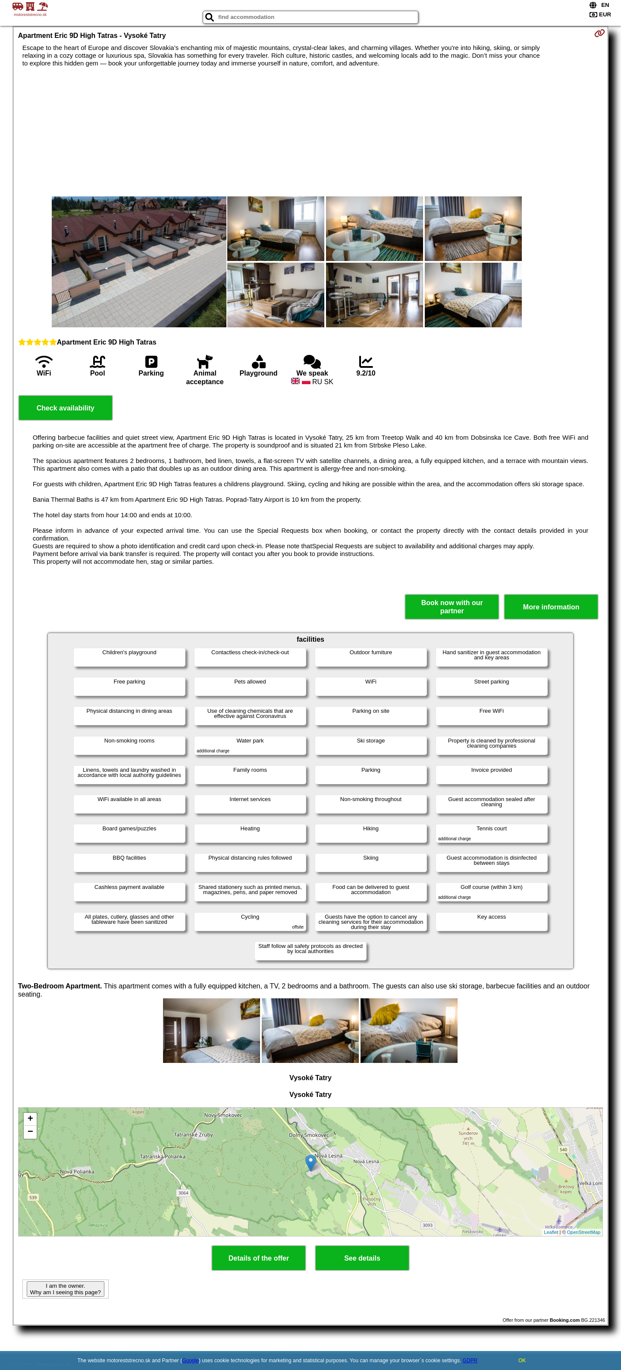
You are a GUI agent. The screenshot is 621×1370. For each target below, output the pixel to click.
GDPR (470, 1361)
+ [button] (30, 1119)
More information (551, 607)
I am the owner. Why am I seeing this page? (65, 1289)
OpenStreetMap (584, 1232)
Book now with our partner (452, 607)
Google (190, 1361)
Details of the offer (259, 1258)
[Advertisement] (310, 131)
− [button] (30, 1132)
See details (362, 1258)
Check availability (65, 408)
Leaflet (551, 1232)
